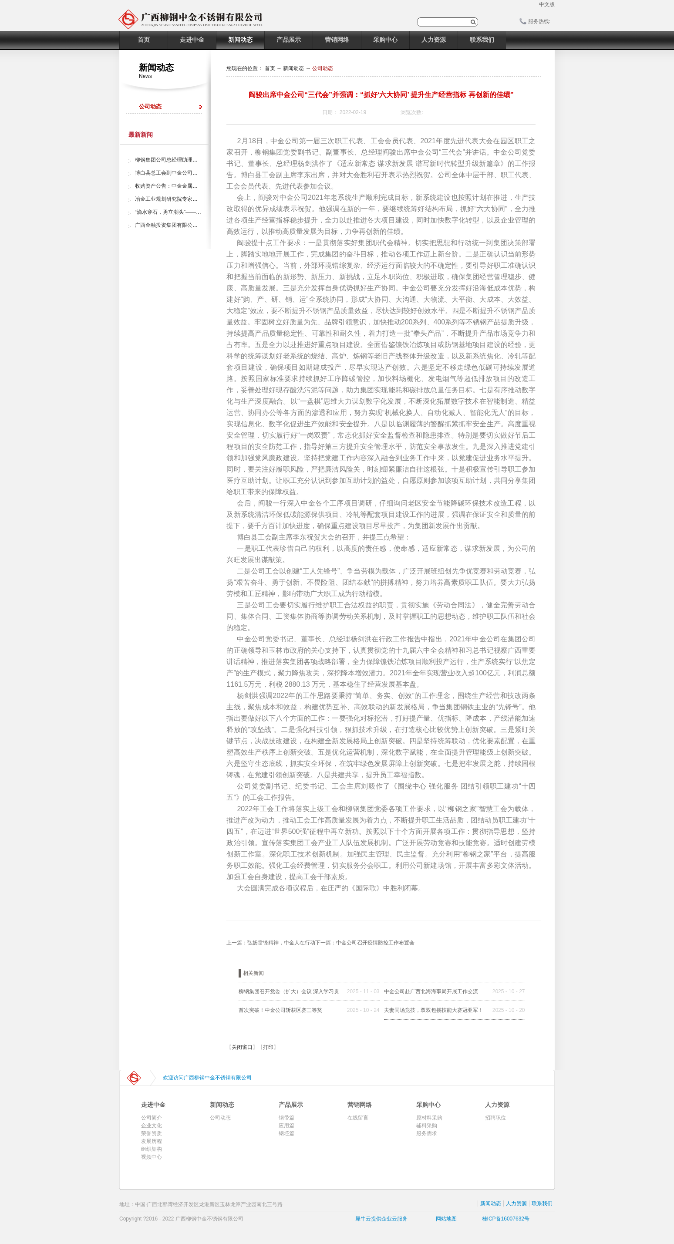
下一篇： (365, 943)
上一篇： (270, 943)
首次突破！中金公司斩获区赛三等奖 (280, 1010)
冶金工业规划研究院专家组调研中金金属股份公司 (192, 199)
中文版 (547, 4)
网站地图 (445, 1219)
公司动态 (322, 68)
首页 (144, 39)
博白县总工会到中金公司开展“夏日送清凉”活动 (189, 173)
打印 (268, 1047)
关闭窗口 (242, 1047)
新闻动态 (293, 68)
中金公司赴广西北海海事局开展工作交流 (431, 991)
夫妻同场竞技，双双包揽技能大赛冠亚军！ (433, 1010)
